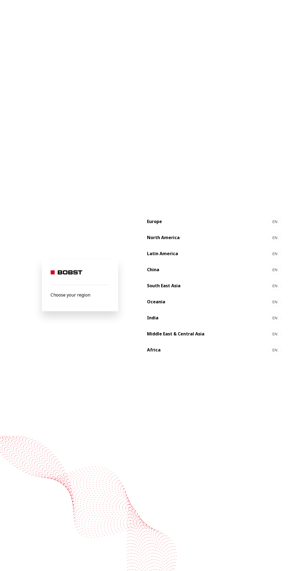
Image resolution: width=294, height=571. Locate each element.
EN (274, 221)
